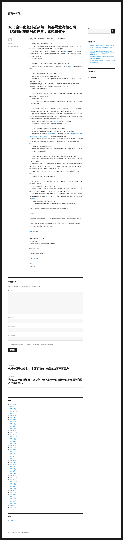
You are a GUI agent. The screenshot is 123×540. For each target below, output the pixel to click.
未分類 (11, 520)
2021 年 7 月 (13, 505)
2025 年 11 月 (13, 414)
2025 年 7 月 (13, 419)
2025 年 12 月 (13, 412)
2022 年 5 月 (13, 490)
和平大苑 (71, 66)
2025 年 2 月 (13, 429)
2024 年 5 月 (13, 445)
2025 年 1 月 (13, 430)
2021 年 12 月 (13, 496)
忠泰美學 (56, 121)
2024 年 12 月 (13, 432)
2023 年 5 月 (13, 468)
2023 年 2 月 (13, 473)
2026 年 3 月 (13, 406)
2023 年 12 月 (13, 455)
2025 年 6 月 (13, 421)
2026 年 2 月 (13, 408)
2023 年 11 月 (13, 457)
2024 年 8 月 (13, 440)
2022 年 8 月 (13, 485)
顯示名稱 (11, 317)
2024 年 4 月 (13, 447)
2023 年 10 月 (13, 458)
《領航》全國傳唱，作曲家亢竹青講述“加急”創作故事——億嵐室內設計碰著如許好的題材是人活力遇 (102, 47)
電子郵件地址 (12, 326)
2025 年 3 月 (13, 427)
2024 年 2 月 (13, 451)
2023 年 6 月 (13, 466)
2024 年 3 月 (13, 449)
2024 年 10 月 (13, 436)
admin (10, 43)
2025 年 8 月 (13, 417)
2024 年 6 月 (13, 443)
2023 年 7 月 (13, 464)
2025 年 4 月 (13, 425)
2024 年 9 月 (13, 438)
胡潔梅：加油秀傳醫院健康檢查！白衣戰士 (101, 51)
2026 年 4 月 (13, 404)
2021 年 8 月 (13, 503)
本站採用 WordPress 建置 (22, 532)
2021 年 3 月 (13, 507)
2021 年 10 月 (13, 500)
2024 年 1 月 (13, 453)
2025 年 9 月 (13, 415)
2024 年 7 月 (13, 442)
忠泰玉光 (32, 259)
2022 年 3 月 (13, 494)
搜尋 (89, 28)
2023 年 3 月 (13, 472)
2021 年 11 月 (13, 498)
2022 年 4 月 (13, 492)
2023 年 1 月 (13, 475)
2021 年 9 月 (13, 502)
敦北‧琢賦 (32, 231)
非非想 (64, 51)
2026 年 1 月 (13, 410)
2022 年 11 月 (13, 479)
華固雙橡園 (51, 134)
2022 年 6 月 (13, 488)
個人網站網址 (12, 335)
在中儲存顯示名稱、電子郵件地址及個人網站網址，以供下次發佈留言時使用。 (33, 344)
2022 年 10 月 (13, 481)
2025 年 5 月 (13, 423)
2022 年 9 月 (13, 483)
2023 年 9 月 (13, 460)
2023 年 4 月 (13, 470)
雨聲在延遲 (14, 13)
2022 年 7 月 (13, 487)
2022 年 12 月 (13, 477)
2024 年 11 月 (13, 434)
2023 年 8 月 (13, 462)
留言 (10, 291)
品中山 (33, 199)
